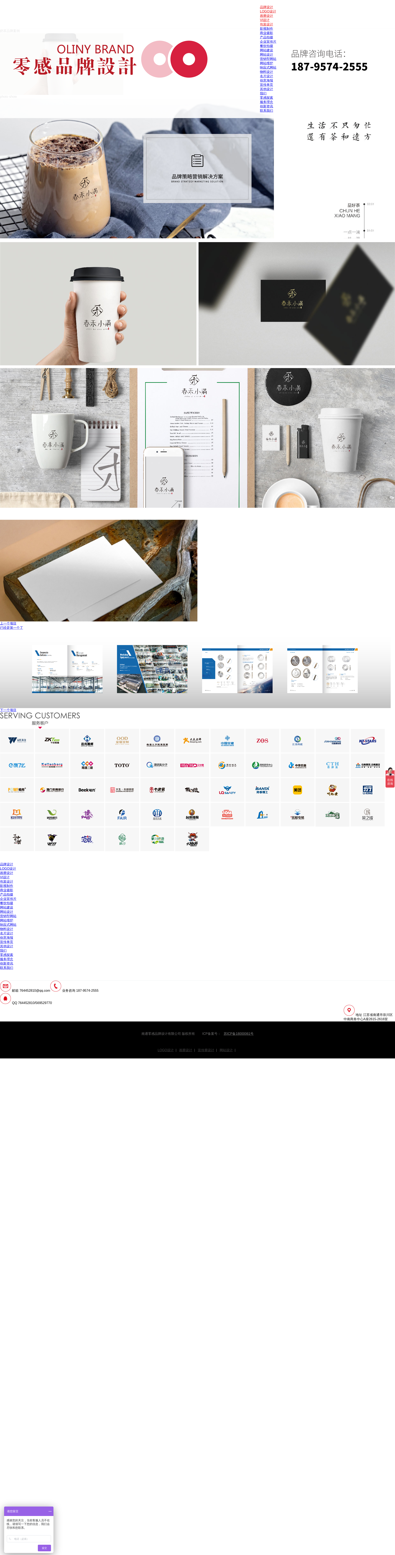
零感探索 (266, 97)
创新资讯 (266, 106)
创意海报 (266, 80)
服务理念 (266, 102)
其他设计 (266, 89)
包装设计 (266, 24)
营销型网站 (268, 59)
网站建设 (266, 50)
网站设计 (266, 54)
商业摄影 (266, 33)
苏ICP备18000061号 (239, 1033)
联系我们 (266, 110)
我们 (263, 93)
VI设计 (265, 20)
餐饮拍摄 (266, 46)
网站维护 (266, 63)
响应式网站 (268, 67)
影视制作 (266, 28)
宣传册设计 (206, 1050)
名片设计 (266, 76)
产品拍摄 (266, 37)
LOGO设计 (268, 11)
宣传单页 (266, 84)
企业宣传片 (268, 41)
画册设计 (266, 15)
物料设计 (266, 72)
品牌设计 (266, 7)
